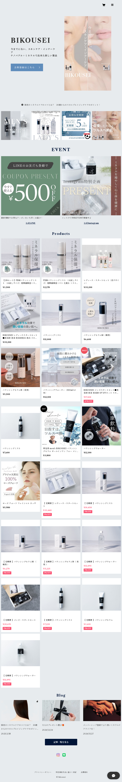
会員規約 (84, 772)
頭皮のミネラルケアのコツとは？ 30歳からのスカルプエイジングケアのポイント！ (60, 105)
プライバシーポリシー (43, 772)
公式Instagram (91, 223)
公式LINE (31, 223)
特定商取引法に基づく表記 (66, 772)
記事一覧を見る (61, 742)
